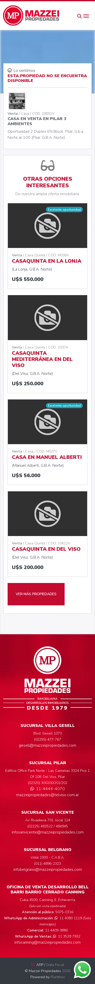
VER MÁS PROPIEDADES (36, 594)
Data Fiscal (55, 964)
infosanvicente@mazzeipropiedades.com (48, 832)
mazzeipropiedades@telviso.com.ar (47, 795)
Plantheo (58, 977)
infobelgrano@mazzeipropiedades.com (47, 869)
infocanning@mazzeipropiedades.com (47, 942)
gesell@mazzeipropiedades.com (47, 745)
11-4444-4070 (47, 789)
